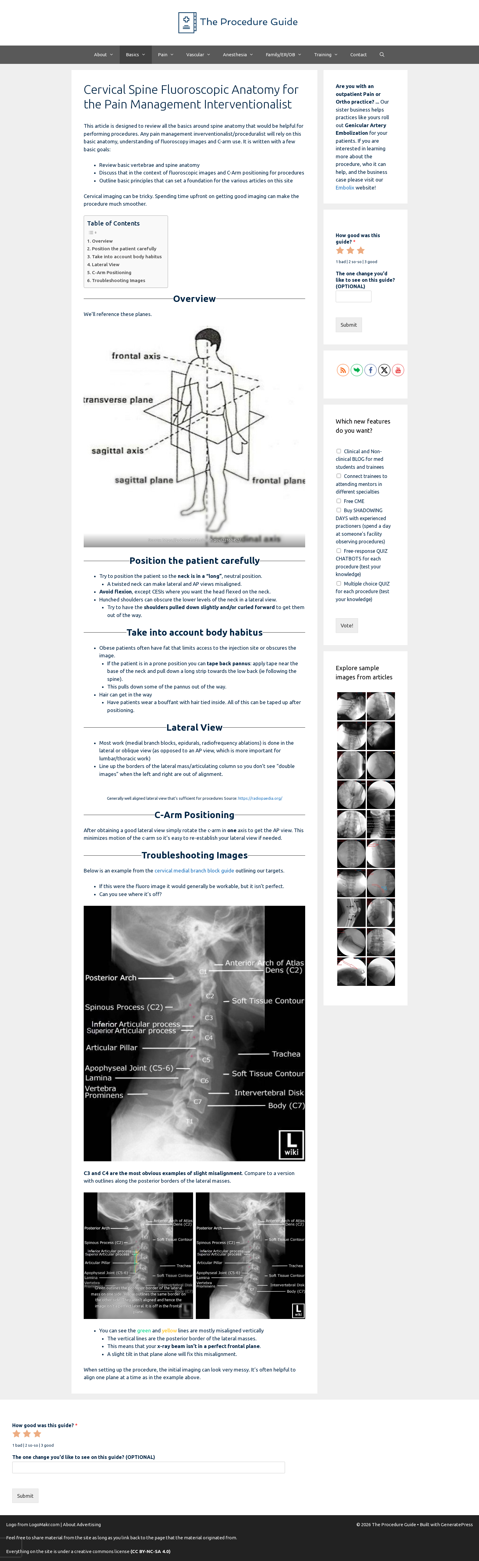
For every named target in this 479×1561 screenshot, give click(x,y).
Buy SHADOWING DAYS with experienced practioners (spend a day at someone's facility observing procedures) (363, 526)
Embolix (345, 187)
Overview (102, 241)
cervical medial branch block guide (194, 870)
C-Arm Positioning (111, 272)
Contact (358, 54)
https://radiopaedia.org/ (260, 798)
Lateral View (105, 264)
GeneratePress (457, 1524)
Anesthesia (241, 55)
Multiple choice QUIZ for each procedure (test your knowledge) (363, 591)
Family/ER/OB (287, 55)
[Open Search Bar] (382, 55)
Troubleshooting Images (118, 280)
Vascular (201, 55)
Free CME (354, 501)
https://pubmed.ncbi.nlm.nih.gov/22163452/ (202, 540)
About (107, 55)
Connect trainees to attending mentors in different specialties (361, 483)
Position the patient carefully (124, 248)
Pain (169, 55)
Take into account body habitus (127, 256)
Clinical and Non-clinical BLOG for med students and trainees (360, 459)
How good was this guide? (358, 238)
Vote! (347, 625)
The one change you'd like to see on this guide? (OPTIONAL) (365, 280)
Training (329, 55)
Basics (139, 55)
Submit (349, 325)
